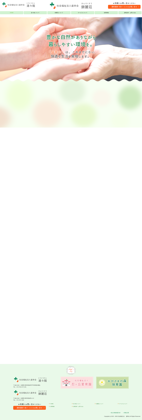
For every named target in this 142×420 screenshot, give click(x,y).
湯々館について (35, 12)
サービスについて (82, 12)
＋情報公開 (126, 412)
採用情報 (106, 12)
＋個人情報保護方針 (115, 412)
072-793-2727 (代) (21, 387)
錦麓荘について (59, 12)
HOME (11, 12)
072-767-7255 (20, 400)
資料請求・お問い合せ (130, 12)
